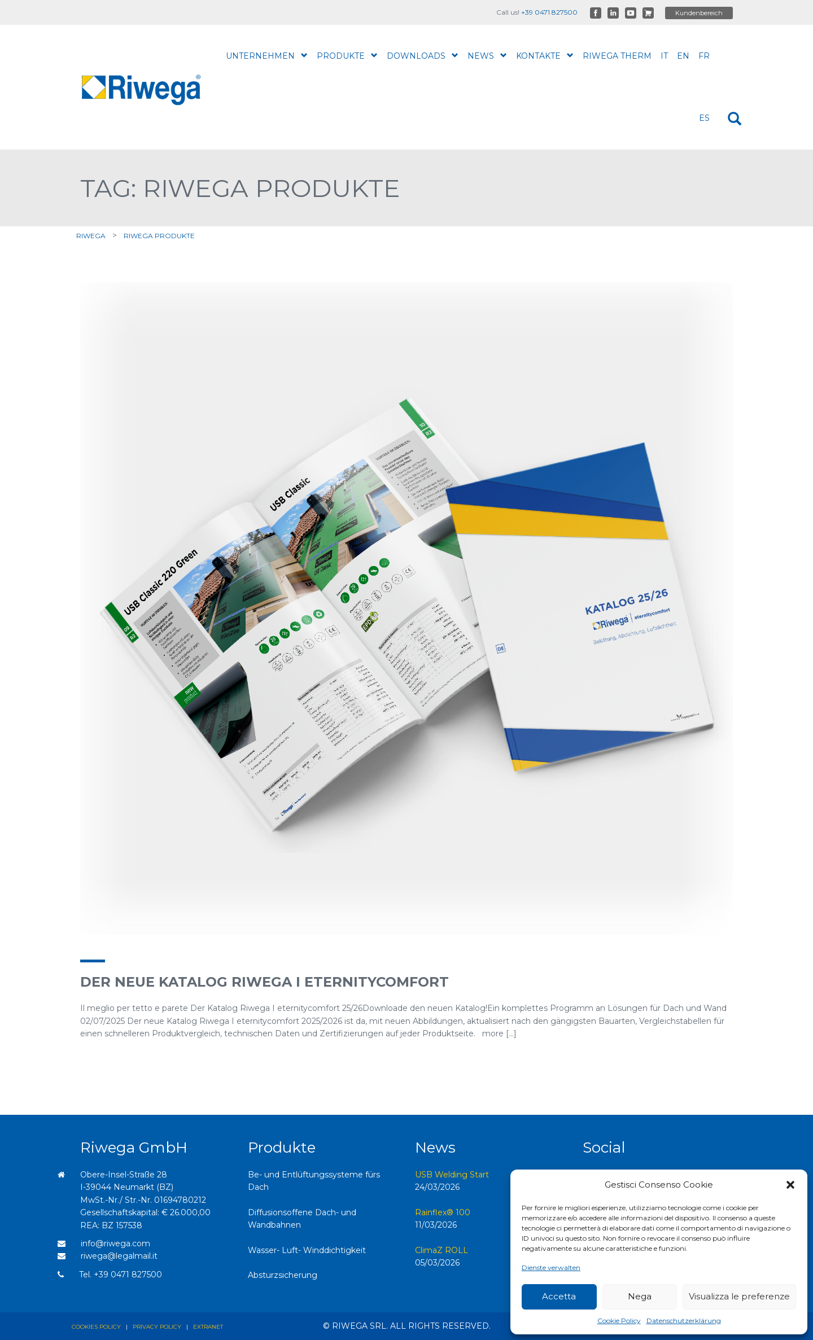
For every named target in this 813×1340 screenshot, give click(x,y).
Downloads (422, 55)
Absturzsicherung (282, 1275)
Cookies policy (96, 1326)
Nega (640, 1296)
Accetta (559, 1296)
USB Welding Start (452, 1175)
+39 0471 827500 (549, 12)
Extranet (208, 1326)
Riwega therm (617, 56)
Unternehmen (267, 55)
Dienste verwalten (551, 1267)
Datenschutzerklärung (683, 1320)
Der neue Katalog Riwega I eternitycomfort (264, 982)
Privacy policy (157, 1326)
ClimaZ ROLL (441, 1250)
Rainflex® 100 (442, 1212)
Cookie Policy (619, 1320)
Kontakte (545, 55)
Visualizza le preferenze (739, 1296)
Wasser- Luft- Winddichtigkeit (307, 1250)
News (487, 55)
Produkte (347, 55)
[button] (790, 1184)
